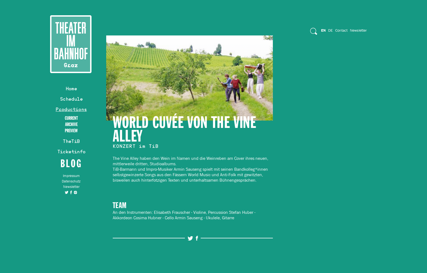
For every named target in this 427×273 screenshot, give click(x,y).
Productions (71, 110)
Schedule (71, 100)
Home (71, 89)
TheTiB (71, 142)
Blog (71, 163)
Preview (71, 131)
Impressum (71, 175)
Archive (71, 124)
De (330, 30)
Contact (341, 30)
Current (71, 118)
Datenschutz (71, 181)
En (323, 30)
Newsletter (71, 186)
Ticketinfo (71, 152)
